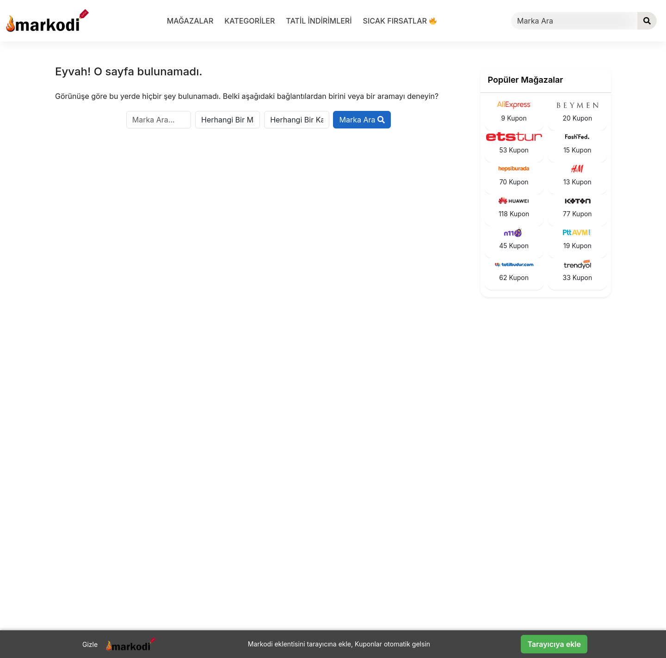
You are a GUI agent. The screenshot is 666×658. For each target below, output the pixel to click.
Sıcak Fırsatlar (400, 20)
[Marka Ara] (574, 21)
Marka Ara (362, 119)
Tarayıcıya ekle (554, 644)
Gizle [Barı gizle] (90, 644)
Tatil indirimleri (319, 20)
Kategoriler (249, 20)
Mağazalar (190, 20)
